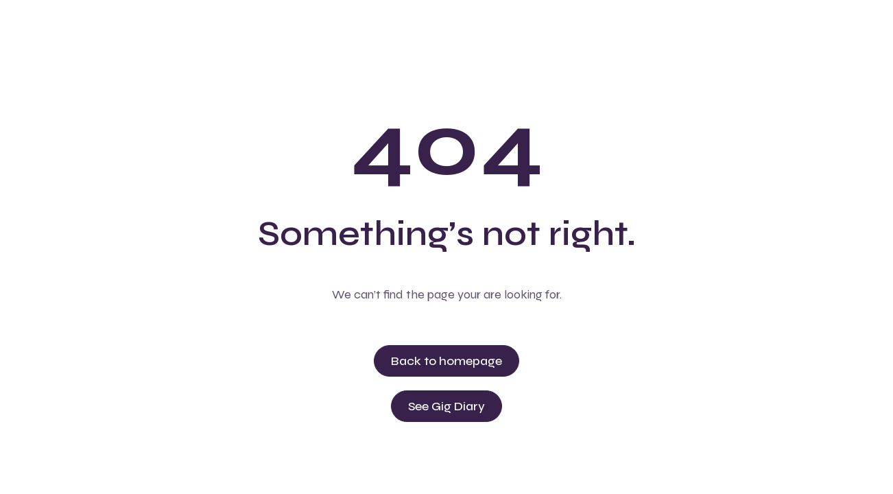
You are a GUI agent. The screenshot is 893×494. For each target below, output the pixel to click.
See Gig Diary (446, 406)
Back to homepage (446, 360)
